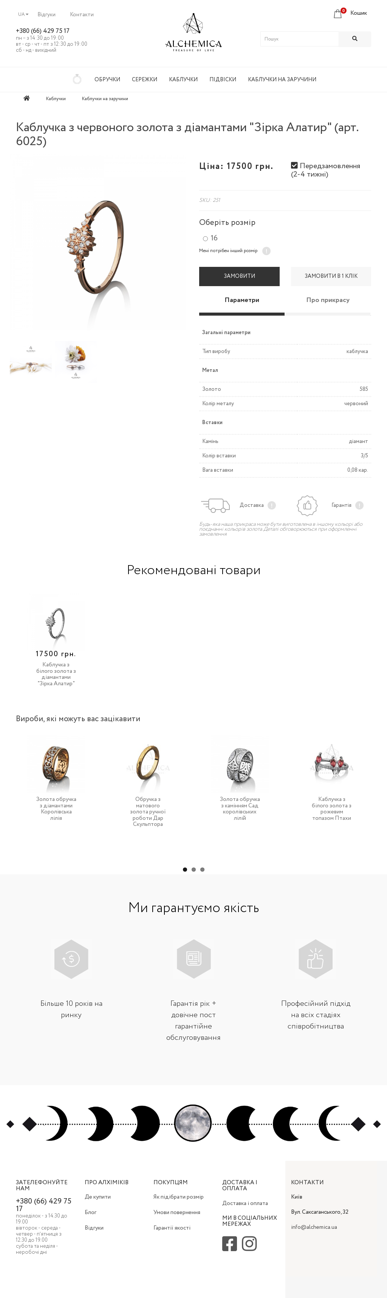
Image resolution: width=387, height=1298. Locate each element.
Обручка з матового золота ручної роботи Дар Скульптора (148, 812)
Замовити (239, 276)
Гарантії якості (171, 1228)
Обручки (107, 80)
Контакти (82, 15)
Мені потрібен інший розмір (228, 251)
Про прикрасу (328, 300)
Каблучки (183, 80)
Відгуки (46, 15)
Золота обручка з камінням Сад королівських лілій (240, 808)
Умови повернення (176, 1212)
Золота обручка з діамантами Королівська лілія (56, 808)
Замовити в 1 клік (331, 276)
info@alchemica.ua (314, 1227)
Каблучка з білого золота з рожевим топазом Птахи (331, 808)
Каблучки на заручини (282, 80)
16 (214, 238)
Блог (90, 1212)
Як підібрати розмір (178, 1197)
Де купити (98, 1197)
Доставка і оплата (245, 1203)
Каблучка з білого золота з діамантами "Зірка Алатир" (56, 674)
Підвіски (222, 80)
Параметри (241, 300)
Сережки (144, 80)
